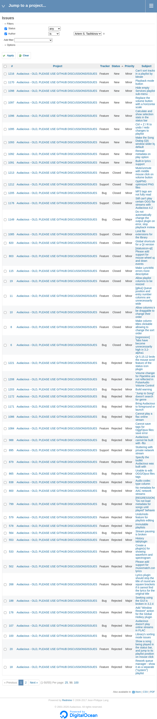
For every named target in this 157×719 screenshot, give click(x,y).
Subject (147, 66)
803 (11, 256)
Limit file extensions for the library (143, 234)
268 (11, 584)
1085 (11, 234)
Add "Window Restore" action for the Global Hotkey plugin (144, 612)
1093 (11, 142)
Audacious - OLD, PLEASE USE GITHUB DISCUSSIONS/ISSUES (57, 73)
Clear (26, 55)
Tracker (105, 66)
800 (11, 490)
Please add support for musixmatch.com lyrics (145, 566)
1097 (11, 102)
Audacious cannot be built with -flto (144, 440)
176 (11, 612)
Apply (10, 55)
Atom (138, 692)
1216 (11, 73)
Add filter (8, 40)
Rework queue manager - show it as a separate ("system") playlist (145, 667)
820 (11, 242)
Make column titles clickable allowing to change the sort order (144, 327)
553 (11, 539)
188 (11, 600)
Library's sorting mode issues (144, 636)
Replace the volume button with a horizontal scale (145, 102)
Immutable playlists (141, 526)
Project (57, 66)
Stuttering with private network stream (144, 450)
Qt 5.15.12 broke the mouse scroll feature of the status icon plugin (145, 363)
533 (11, 551)
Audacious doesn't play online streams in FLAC (144, 625)
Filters (10, 23)
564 (11, 532)
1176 (11, 203)
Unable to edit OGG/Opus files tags (145, 473)
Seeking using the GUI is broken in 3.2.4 (144, 600)
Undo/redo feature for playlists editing (144, 517)
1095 (11, 129)
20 (11, 649)
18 (11, 667)
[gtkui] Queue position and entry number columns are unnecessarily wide (143, 296)
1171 (11, 406)
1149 (11, 219)
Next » (34, 682)
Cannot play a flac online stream (143, 416)
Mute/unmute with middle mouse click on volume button (144, 172)
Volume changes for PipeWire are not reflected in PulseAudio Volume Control (145, 379)
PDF (152, 692)
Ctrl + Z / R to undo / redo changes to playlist (143, 129)
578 (11, 525)
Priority (129, 66)
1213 (11, 172)
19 (11, 281)
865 (11, 473)
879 (11, 461)
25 (66, 682)
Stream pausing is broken (144, 533)
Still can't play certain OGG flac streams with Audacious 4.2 (145, 203)
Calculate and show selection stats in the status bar (144, 116)
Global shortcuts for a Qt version (145, 243)
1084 (11, 428)
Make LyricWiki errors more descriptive (144, 271)
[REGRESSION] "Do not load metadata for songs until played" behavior (145, 504)
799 (11, 504)
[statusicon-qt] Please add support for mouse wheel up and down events (145, 256)
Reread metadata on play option (143, 154)
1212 (11, 184)
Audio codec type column (142, 482)
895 (11, 450)
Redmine (67, 700)
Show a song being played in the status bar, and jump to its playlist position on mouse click (144, 649)
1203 (11, 389)
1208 (11, 379)
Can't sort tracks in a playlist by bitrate (145, 73)
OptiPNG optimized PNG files (144, 184)
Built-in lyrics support (143, 162)
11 (11, 295)
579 (11, 517)
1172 (11, 396)
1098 (11, 90)
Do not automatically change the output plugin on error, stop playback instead (145, 219)
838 (11, 482)
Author (11, 33)
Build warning (143, 389)
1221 (11, 362)
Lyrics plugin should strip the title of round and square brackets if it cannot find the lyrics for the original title (145, 584)
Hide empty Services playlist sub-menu (145, 91)
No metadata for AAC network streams (145, 490)
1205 (11, 193)
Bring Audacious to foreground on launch (145, 406)
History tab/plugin (141, 540)
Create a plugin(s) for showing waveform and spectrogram (144, 551)
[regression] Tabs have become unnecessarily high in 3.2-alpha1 (143, 345)
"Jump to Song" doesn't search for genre (144, 396)
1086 (11, 416)
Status (11, 28)
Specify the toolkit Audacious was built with (144, 462)
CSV (145, 692)
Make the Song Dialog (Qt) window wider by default (145, 142)
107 (11, 625)
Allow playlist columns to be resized (143, 281)
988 (11, 440)
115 (11, 270)
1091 (11, 162)
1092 (11, 154)
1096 (11, 115)
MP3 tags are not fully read (143, 193)
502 (11, 566)
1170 (11, 82)
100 (11, 635)
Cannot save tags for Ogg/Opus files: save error (144, 428)
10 (11, 312)
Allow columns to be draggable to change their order (145, 312)
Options (11, 45)
